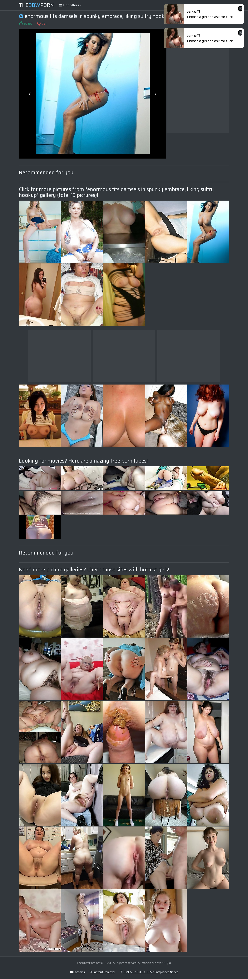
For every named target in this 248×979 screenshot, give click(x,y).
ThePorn (36, 5)
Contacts (77, 972)
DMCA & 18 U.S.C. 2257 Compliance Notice (149, 972)
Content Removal (102, 972)
